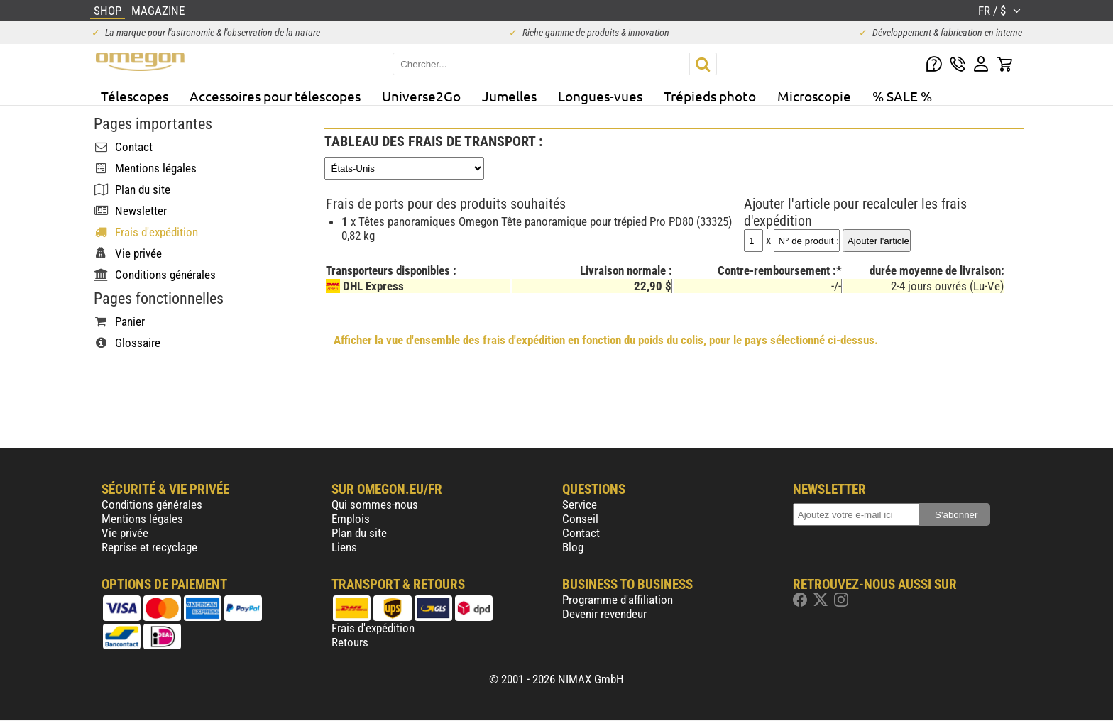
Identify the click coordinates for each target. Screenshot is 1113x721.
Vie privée (125, 533)
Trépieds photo (710, 95)
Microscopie (814, 95)
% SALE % (902, 95)
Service (579, 504)
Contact (581, 533)
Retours (349, 642)
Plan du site (359, 533)
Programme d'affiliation (617, 600)
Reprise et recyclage (149, 547)
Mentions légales (142, 519)
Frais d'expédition (373, 628)
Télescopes (134, 95)
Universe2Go (421, 95)
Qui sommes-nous (374, 504)
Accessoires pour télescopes (275, 95)
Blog (572, 547)
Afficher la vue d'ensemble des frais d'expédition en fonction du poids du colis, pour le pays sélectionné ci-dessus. (606, 340)
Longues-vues (600, 95)
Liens (344, 547)
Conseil (580, 519)
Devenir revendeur (604, 614)
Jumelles (509, 95)
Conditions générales (152, 504)
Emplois (350, 519)
